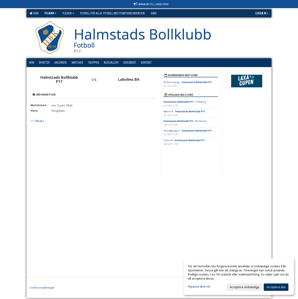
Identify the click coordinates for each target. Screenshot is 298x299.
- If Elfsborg (184, 101)
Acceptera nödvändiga (244, 287)
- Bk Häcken (185, 121)
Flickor (68, 13)
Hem (34, 13)
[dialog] (239, 276)
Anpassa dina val (199, 286)
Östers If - (183, 140)
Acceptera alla (276, 287)
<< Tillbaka (37, 121)
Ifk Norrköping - (187, 82)
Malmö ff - (184, 111)
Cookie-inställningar (42, 287)
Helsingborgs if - (187, 130)
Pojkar (50, 13)
